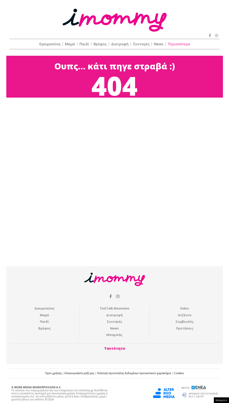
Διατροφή (119, 44)
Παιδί (84, 44)
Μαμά (70, 44)
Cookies (179, 373)
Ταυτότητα (114, 348)
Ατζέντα (184, 315)
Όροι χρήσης (53, 373)
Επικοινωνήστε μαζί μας (79, 373)
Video (184, 308)
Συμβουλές (184, 321)
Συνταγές (141, 44)
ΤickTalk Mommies (114, 308)
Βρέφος (100, 44)
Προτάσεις (184, 328)
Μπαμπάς (114, 335)
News (158, 44)
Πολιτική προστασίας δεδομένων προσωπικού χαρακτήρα (134, 373)
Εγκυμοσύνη (49, 44)
